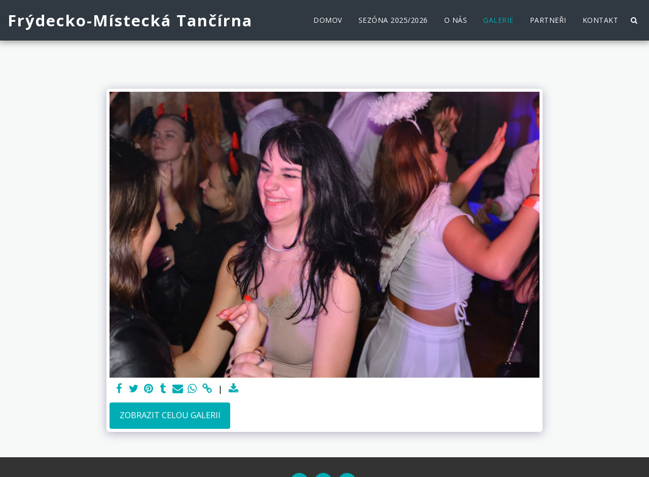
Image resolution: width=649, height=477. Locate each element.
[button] (634, 20)
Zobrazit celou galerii (170, 415)
